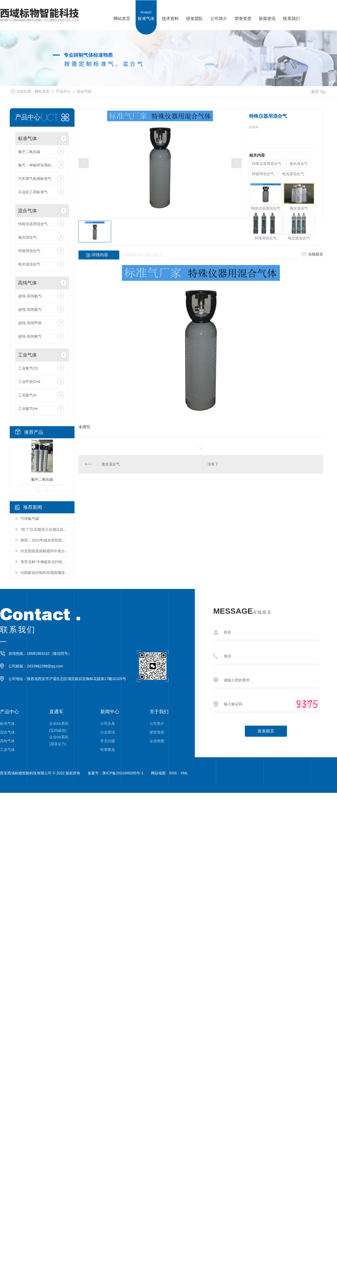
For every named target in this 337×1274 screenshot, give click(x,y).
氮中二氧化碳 (29, 152)
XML (184, 773)
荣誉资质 (243, 10)
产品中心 (63, 91)
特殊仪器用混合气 (33, 224)
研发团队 (194, 10)
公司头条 (107, 723)
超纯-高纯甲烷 (30, 323)
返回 (318, 91)
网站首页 (121, 10)
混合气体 (84, 91)
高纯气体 (27, 283)
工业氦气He (28, 408)
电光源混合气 (29, 264)
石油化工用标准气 (33, 192)
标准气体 (146, 10)
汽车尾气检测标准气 (34, 178)
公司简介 (218, 10)
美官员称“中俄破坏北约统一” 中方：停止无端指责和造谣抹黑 (45, 562)
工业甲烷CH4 (29, 382)
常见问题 (107, 741)
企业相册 (157, 741)
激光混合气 (27, 237)
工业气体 (27, 355)
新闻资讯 (267, 10)
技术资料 (170, 10)
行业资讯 (107, 732)
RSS (173, 773)
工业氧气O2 (28, 368)
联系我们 (291, 10)
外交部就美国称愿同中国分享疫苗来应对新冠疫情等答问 (45, 551)
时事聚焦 (107, 749)
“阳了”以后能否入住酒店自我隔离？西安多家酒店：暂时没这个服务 (45, 529)
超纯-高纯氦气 (30, 296)
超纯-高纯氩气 (30, 309)
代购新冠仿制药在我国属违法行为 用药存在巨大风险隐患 (45, 572)
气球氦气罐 (30, 519)
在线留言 (312, 254)
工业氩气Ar (27, 395)
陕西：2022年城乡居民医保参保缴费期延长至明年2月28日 (45, 540)
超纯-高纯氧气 (30, 336)
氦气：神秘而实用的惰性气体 (42, 165)
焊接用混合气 (29, 251)
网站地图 (158, 773)
